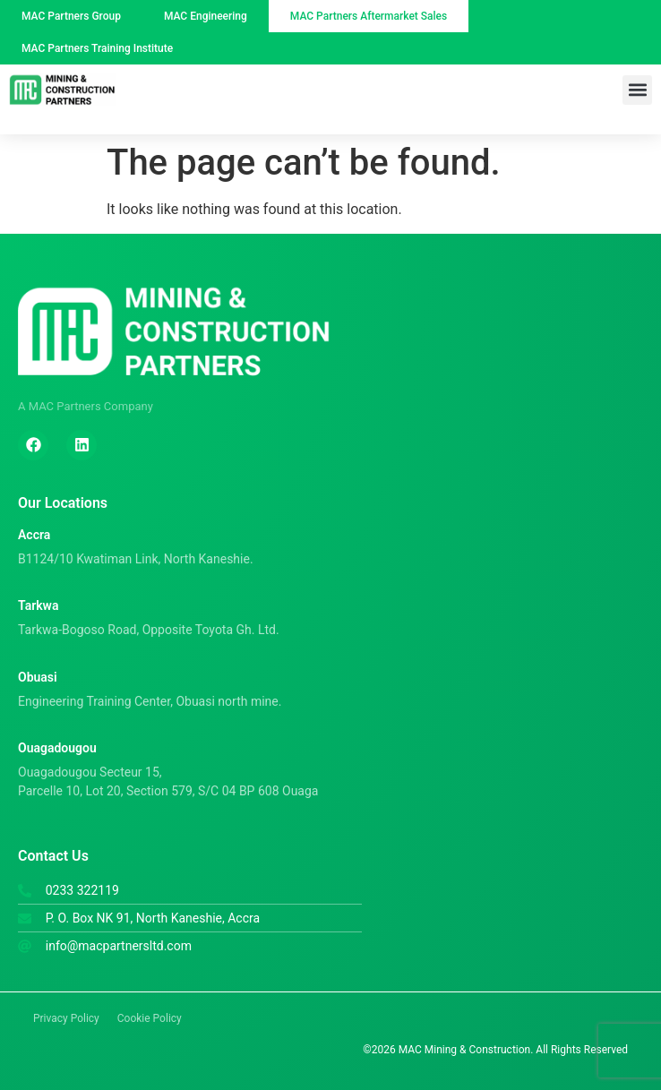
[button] (637, 90)
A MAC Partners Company (85, 406)
